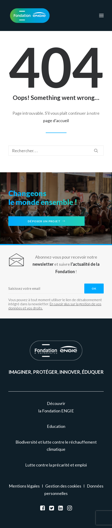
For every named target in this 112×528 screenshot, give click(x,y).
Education (56, 426)
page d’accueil (56, 120)
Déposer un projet (46, 221)
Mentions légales (24, 485)
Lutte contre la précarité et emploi (56, 464)
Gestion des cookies (63, 485)
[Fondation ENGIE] (29, 15)
